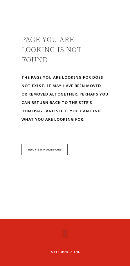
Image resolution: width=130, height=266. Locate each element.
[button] (65, 234)
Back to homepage (44, 149)
